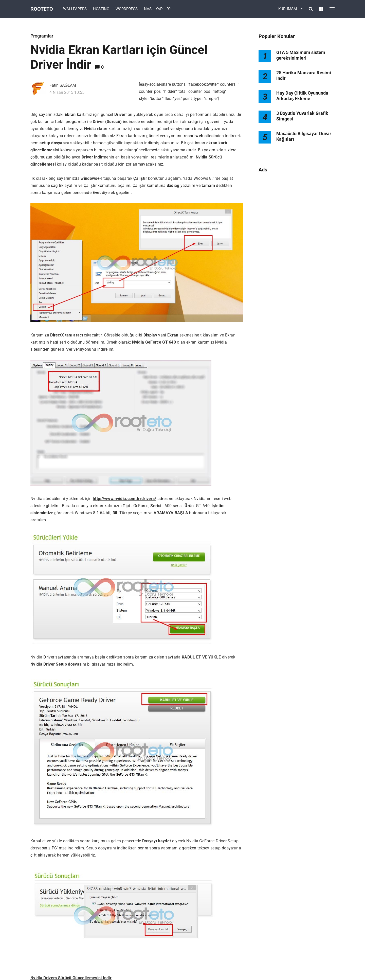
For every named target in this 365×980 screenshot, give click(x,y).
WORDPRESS (127, 9)
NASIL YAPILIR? (157, 9)
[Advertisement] (297, 259)
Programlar (41, 36)
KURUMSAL (288, 9)
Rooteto (41, 9)
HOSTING (101, 9)
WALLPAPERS (75, 9)
